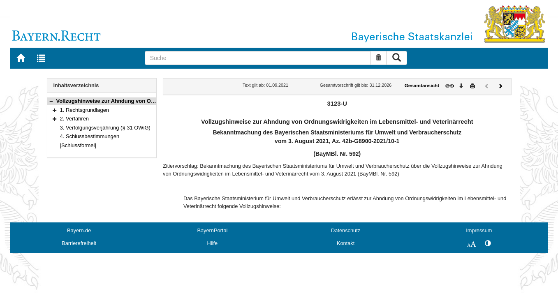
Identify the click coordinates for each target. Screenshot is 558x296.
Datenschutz (345, 230)
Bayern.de (79, 230)
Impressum (479, 230)
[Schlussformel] (78, 145)
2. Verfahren (74, 119)
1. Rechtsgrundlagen (84, 110)
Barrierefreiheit (79, 243)
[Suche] (258, 58)
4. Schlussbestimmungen (90, 136)
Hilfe (212, 243)
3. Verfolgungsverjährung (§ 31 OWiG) (105, 128)
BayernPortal (212, 230)
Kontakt (345, 243)
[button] (51, 101)
